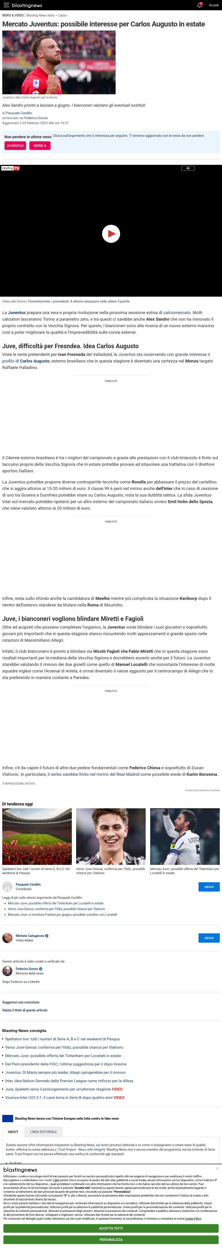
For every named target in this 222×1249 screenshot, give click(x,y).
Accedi (214, 5)
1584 (56, 1180)
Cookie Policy (193, 1218)
